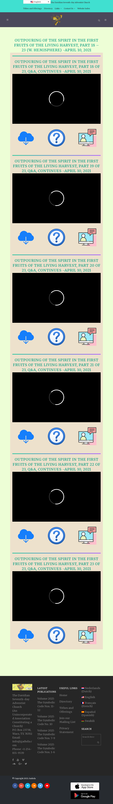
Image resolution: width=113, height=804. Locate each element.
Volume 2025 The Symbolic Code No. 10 (46, 720)
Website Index (83, 8)
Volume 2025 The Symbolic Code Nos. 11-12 (46, 704)
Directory (48, 8)
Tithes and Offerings (32, 8)
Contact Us (68, 8)
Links (57, 8)
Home (63, 695)
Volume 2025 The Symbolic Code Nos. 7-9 (46, 734)
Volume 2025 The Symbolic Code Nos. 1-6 (46, 748)
